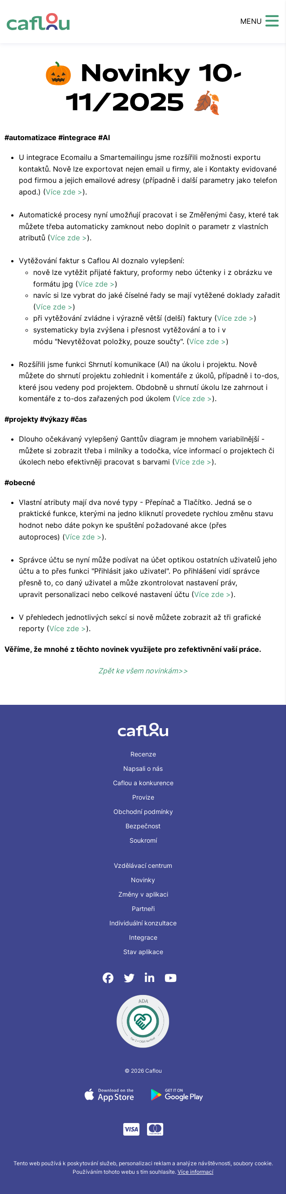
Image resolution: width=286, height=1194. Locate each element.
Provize (143, 797)
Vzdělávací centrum (143, 865)
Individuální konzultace (143, 923)
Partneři (143, 908)
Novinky (143, 880)
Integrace (143, 937)
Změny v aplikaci (143, 894)
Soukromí (143, 840)
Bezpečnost (143, 826)
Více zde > (64, 191)
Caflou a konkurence (143, 783)
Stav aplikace (143, 951)
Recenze (143, 754)
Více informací (195, 1171)
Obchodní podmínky (143, 811)
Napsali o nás (143, 768)
